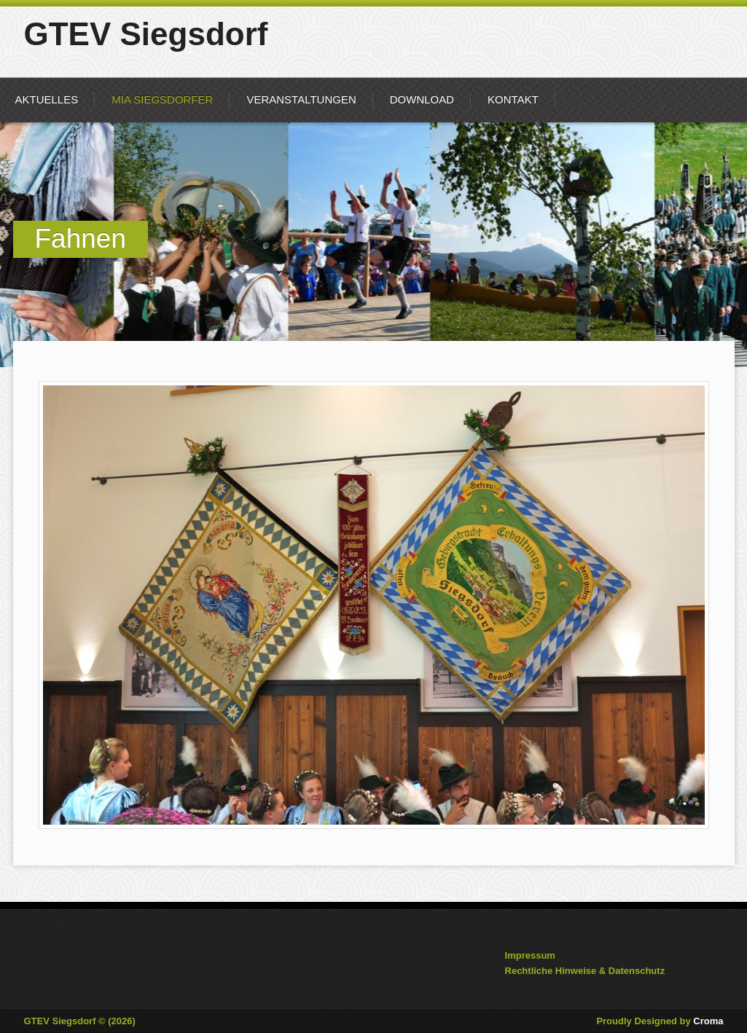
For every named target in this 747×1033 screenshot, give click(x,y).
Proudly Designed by (659, 1021)
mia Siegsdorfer (162, 99)
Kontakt (513, 99)
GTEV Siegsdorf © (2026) (80, 1021)
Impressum (530, 955)
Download (422, 99)
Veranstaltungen (301, 99)
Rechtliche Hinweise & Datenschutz (585, 970)
